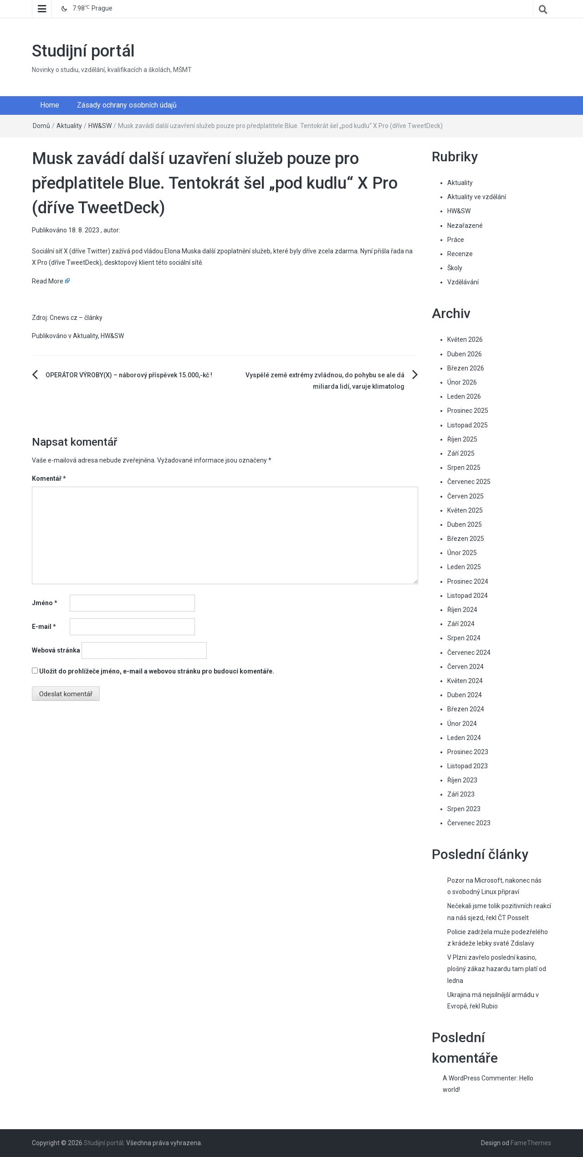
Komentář (49, 478)
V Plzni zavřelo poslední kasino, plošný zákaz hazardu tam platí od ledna (496, 969)
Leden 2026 (464, 396)
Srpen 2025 (464, 467)
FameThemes (531, 1143)
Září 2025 (461, 453)
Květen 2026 (465, 339)
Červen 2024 (465, 666)
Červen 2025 (465, 496)
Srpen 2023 (464, 808)
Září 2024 (461, 623)
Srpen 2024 (464, 638)
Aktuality (69, 125)
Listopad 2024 (467, 595)
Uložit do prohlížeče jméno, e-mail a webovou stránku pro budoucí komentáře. (156, 671)
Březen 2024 (465, 709)
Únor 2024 (462, 723)
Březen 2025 (465, 538)
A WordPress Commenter (480, 1078)
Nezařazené (465, 225)
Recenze (460, 253)
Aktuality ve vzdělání (476, 197)
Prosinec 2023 (467, 752)
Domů (41, 125)
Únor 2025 (462, 552)
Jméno (44, 603)
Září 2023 (461, 794)
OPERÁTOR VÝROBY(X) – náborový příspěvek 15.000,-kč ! (129, 375)
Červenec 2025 (469, 481)
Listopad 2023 (467, 766)
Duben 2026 (464, 354)
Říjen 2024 (462, 609)
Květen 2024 (465, 680)
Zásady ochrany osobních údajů (127, 105)
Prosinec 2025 (467, 410)
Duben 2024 (464, 695)
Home (49, 105)
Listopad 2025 (467, 425)
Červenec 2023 (469, 823)
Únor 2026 (462, 382)
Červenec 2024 (469, 652)
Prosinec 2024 (467, 581)
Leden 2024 (464, 737)
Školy (454, 268)
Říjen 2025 (462, 439)
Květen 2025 (465, 510)
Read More (47, 281)
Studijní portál (83, 51)
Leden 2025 (464, 567)
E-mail (44, 626)
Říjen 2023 (462, 780)
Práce (455, 239)
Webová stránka (56, 650)
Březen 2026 (465, 368)
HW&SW (100, 125)
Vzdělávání (463, 282)
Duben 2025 (464, 524)
